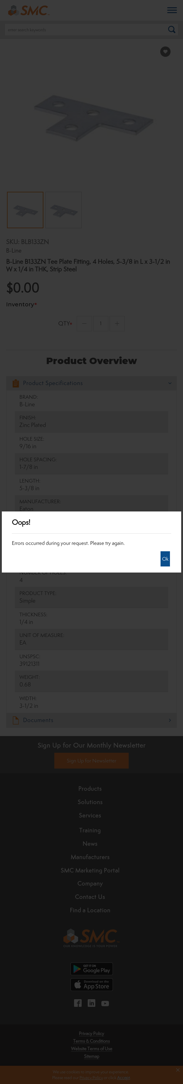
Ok (165, 559)
